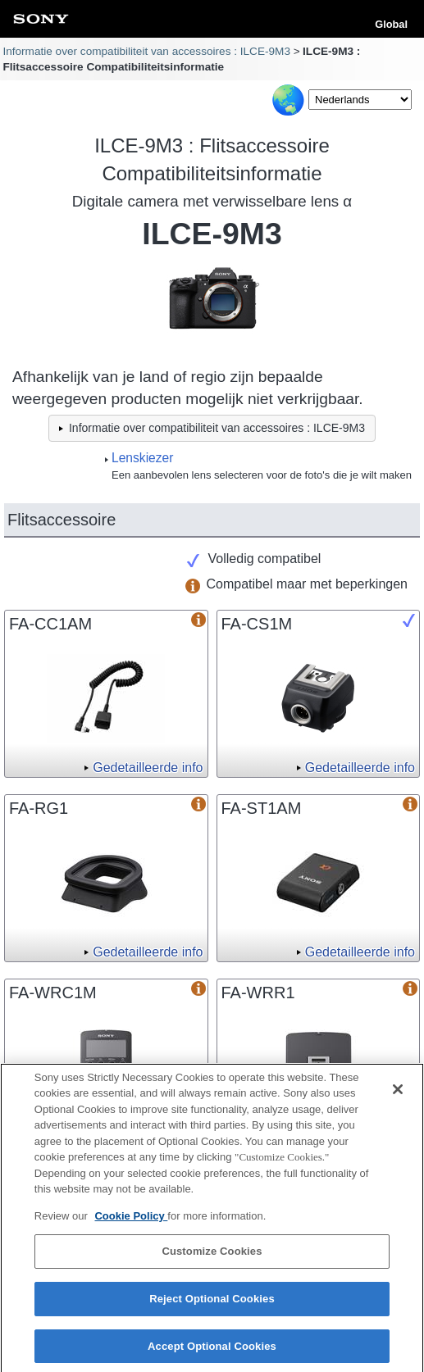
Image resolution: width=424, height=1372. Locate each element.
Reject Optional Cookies (212, 1303)
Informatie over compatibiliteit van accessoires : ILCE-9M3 (146, 51)
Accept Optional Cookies (212, 1351)
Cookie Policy (130, 1221)
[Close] (398, 1094)
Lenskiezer (142, 458)
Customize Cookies (212, 1257)
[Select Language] (360, 99)
